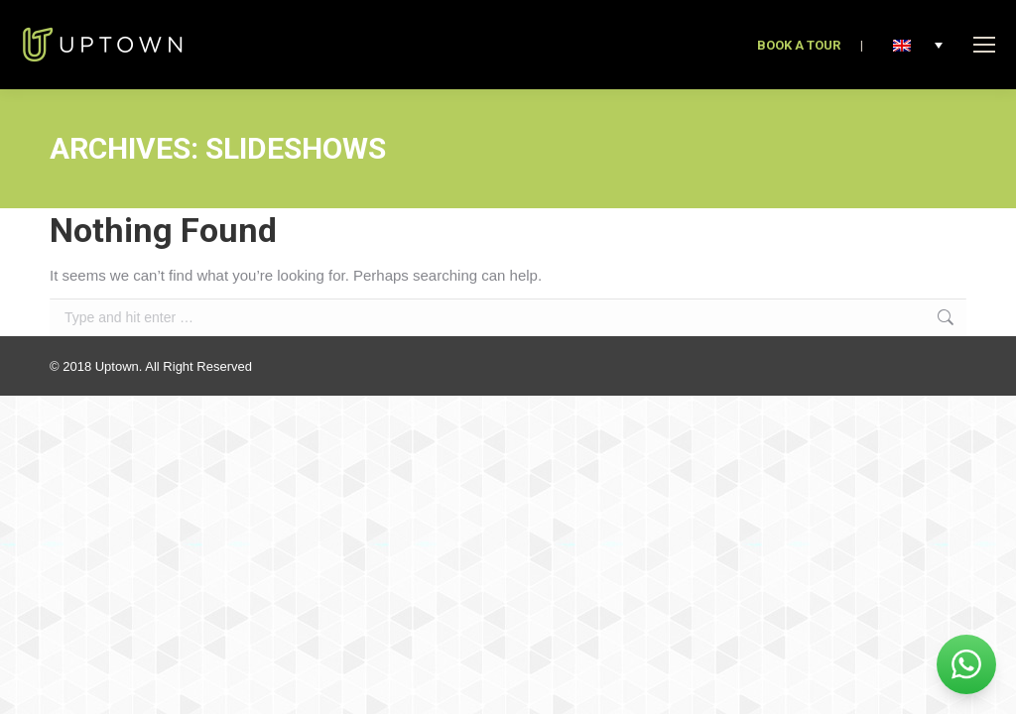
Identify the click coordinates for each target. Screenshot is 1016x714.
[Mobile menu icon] (984, 45)
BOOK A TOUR (798, 45)
